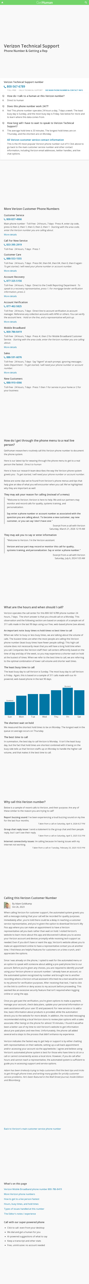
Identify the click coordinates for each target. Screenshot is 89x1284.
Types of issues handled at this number (24, 1208)
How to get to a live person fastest (21, 1199)
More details (10, 234)
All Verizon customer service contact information (35, 139)
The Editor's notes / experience (20, 1213)
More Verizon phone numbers (19, 1194)
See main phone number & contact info (64, 90)
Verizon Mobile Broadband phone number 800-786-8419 (33, 1189)
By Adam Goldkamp (22, 903)
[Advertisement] (44, 183)
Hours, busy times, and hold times (21, 1203)
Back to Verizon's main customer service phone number (32, 1128)
